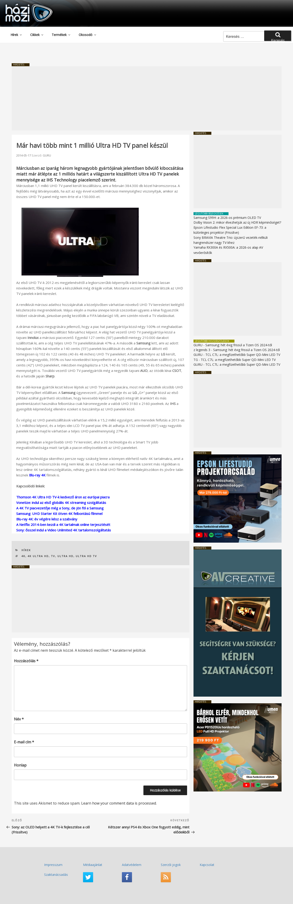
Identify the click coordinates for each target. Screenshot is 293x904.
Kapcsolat (207, 865)
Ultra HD (65, 556)
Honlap (20, 765)
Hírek (16, 35)
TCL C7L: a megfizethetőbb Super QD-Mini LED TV (242, 354)
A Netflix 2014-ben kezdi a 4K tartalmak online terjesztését (63, 524)
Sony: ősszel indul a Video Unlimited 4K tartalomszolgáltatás (63, 530)
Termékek (61, 35)
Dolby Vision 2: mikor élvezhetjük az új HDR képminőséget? (237, 222)
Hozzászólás (26, 660)
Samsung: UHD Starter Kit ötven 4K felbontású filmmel (59, 513)
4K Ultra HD (38, 556)
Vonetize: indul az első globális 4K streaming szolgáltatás (61, 502)
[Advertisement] (147, 98)
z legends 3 (202, 350)
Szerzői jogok (171, 865)
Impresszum (53, 865)
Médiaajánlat (92, 865)
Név (19, 719)
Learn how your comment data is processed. (119, 803)
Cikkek (37, 35)
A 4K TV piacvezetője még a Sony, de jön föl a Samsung (60, 508)
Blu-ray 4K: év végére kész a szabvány (46, 519)
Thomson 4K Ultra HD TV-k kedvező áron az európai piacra (63, 497)
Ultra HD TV (86, 556)
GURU (47, 155)
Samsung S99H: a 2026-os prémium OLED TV (227, 217)
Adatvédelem (131, 865)
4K (23, 556)
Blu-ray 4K (37, 475)
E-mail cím (24, 742)
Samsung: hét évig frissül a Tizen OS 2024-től (238, 345)
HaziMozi (22, 5)
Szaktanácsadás (56, 874)
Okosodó (88, 35)
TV (53, 556)
